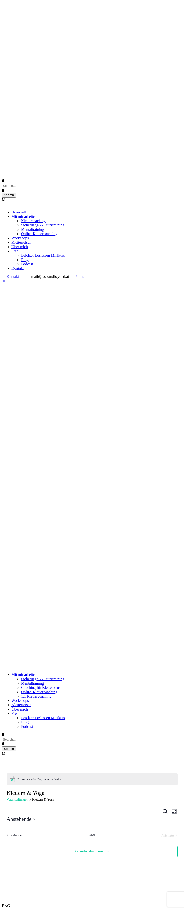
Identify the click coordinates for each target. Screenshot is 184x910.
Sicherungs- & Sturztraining (42, 225)
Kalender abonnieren (89, 851)
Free (15, 251)
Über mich (20, 247)
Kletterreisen (21, 242)
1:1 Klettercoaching (36, 696)
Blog (25, 260)
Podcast (27, 264)
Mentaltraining (32, 229)
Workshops (20, 238)
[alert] (92, 779)
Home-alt (19, 212)
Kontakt (18, 268)
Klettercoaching (33, 221)
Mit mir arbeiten (24, 216)
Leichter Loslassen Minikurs (43, 255)
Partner (80, 276)
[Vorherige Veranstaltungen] (14, 835)
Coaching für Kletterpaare (41, 688)
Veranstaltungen (17, 799)
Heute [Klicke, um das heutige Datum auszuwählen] (92, 834)
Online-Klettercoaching (39, 234)
